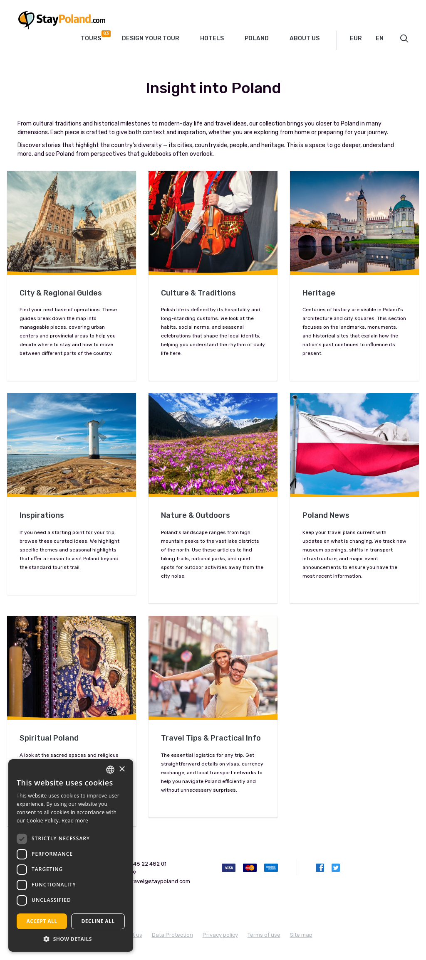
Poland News (325, 515)
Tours (94, 36)
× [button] (122, 769)
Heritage (318, 293)
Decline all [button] (98, 921)
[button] (71, 939)
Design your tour (150, 38)
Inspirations (42, 515)
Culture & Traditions (198, 293)
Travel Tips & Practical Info (211, 738)
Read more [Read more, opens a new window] (75, 820)
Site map (301, 935)
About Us (305, 38)
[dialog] (70, 855)
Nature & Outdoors (195, 515)
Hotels (212, 38)
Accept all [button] (42, 921)
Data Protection (172, 935)
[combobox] (361, 39)
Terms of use (264, 935)
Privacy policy (220, 935)
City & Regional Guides (61, 293)
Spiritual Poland (49, 738)
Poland (257, 38)
